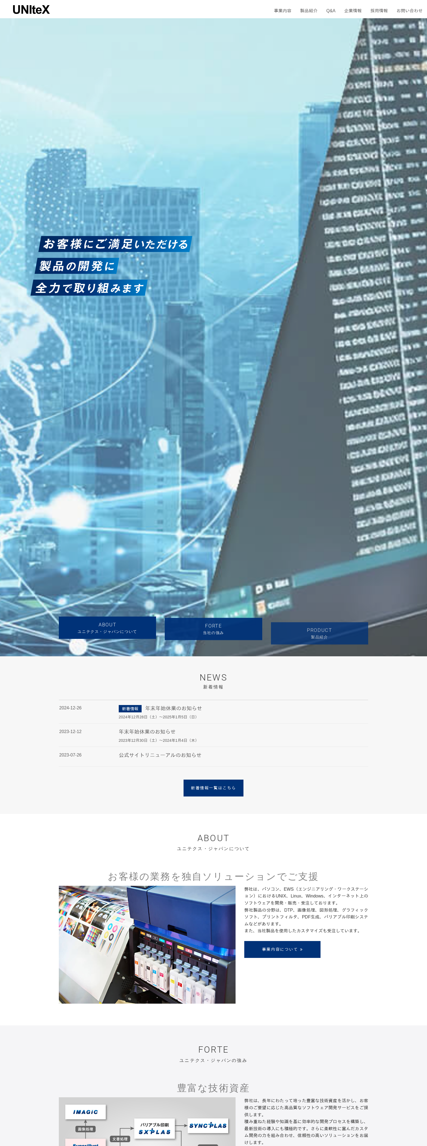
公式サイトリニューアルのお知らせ (160, 755)
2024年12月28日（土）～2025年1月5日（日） (159, 717)
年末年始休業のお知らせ (173, 708)
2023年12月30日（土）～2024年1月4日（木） (159, 740)
